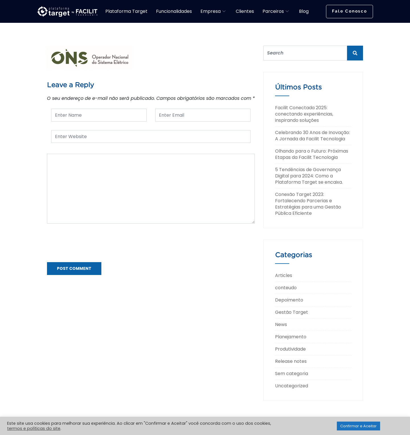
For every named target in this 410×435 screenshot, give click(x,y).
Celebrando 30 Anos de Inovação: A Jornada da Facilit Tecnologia (312, 135)
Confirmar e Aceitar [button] (358, 426)
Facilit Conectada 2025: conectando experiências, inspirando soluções (304, 114)
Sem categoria (291, 373)
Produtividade (290, 349)
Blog (304, 11)
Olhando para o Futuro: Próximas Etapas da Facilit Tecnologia (311, 154)
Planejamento (290, 336)
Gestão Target (291, 312)
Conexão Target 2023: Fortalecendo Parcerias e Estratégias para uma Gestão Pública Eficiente (308, 204)
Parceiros (276, 11)
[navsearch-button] (318, 10)
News (281, 324)
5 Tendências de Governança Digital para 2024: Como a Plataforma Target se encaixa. (309, 175)
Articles (283, 275)
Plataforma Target (126, 11)
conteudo (286, 287)
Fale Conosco (349, 11)
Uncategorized (291, 386)
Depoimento (289, 300)
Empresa (213, 11)
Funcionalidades (174, 11)
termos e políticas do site (33, 428)
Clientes (245, 11)
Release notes (291, 361)
